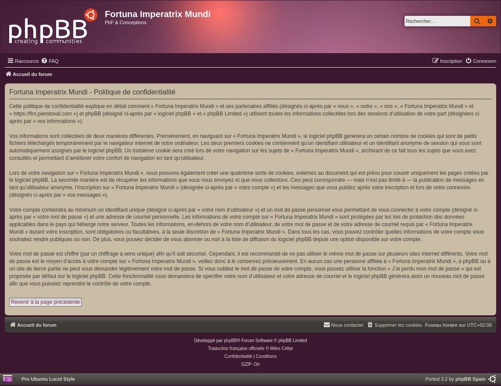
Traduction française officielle (236, 348)
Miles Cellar (281, 348)
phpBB (230, 340)
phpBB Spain (470, 379)
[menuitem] (49, 61)
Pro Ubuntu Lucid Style (48, 379)
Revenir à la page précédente (45, 302)
